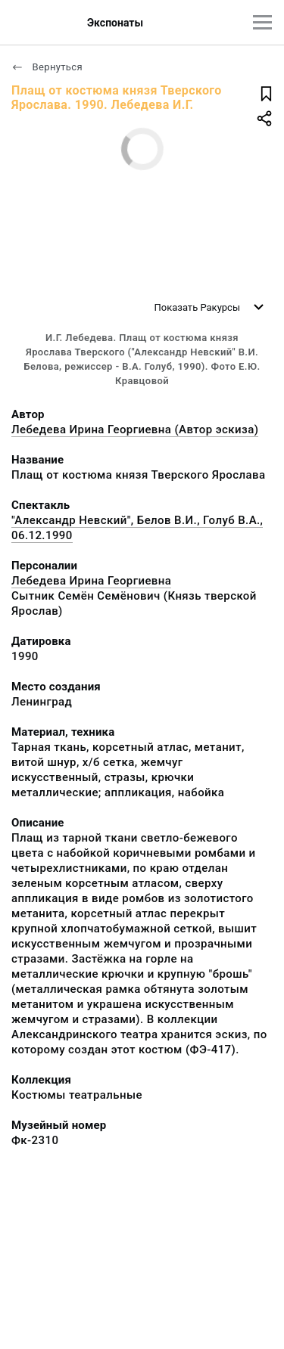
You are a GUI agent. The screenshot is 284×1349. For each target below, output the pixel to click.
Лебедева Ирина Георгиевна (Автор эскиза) (134, 429)
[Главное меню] (262, 22)
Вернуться (47, 67)
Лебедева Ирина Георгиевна (91, 581)
